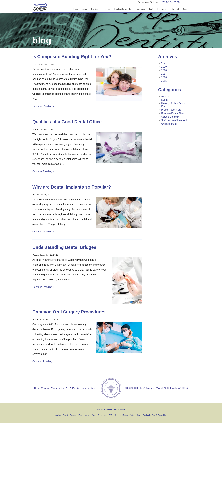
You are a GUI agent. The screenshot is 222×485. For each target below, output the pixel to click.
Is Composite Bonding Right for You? (71, 56)
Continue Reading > (43, 106)
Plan (93, 415)
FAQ (151, 9)
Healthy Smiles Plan (123, 9)
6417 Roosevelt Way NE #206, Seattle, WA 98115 (164, 388)
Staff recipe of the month (174, 120)
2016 (164, 77)
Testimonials (162, 9)
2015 (164, 81)
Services (95, 9)
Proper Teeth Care (171, 109)
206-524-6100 (171, 2)
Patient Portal (128, 415)
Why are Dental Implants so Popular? (71, 187)
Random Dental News (173, 113)
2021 (164, 63)
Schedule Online (147, 2)
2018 (164, 70)
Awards (165, 96)
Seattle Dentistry (170, 116)
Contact (175, 9)
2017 (164, 73)
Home (75, 9)
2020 (164, 66)
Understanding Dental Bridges (64, 247)
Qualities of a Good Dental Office (67, 121)
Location (106, 9)
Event (164, 100)
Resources (140, 9)
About (84, 9)
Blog (185, 9)
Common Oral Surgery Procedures (68, 311)
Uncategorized (169, 124)
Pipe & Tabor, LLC (159, 415)
